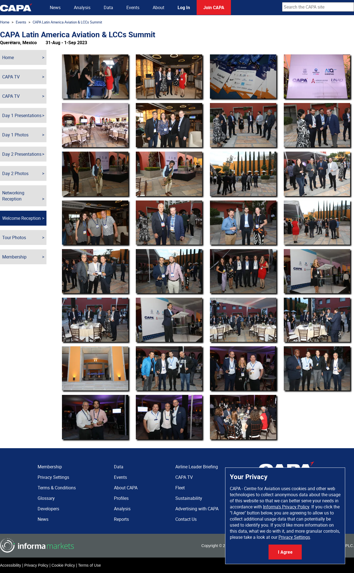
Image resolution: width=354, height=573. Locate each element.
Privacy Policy (36, 565)
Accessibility (10, 565)
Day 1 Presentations (21, 115)
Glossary (46, 498)
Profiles (121, 498)
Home (4, 22)
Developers (48, 509)
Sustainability (188, 498)
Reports (121, 519)
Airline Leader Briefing (196, 467)
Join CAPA (213, 7)
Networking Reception (13, 196)
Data (108, 7)
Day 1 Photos (15, 135)
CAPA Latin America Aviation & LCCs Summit (67, 22)
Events (132, 7)
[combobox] (318, 7)
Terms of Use (89, 565)
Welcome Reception (21, 218)
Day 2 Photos (15, 173)
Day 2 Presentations (21, 154)
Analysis (82, 7)
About (158, 7)
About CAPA (125, 488)
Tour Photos (14, 237)
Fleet (180, 488)
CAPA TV (11, 77)
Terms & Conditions (57, 488)
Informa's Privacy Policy (286, 507)
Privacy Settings (294, 537)
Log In (184, 7)
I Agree (285, 552)
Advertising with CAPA (196, 509)
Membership (14, 257)
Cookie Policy (63, 565)
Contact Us (186, 519)
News (55, 7)
